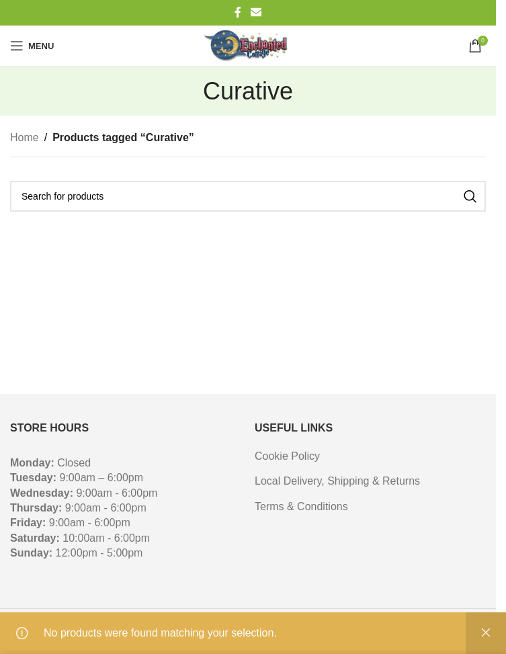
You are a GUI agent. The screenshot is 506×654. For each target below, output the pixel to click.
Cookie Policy (287, 456)
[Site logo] (248, 46)
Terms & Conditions (301, 506)
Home (24, 137)
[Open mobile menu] (31, 45)
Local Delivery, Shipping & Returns (337, 481)
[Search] (248, 196)
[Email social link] (255, 12)
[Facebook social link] (238, 12)
